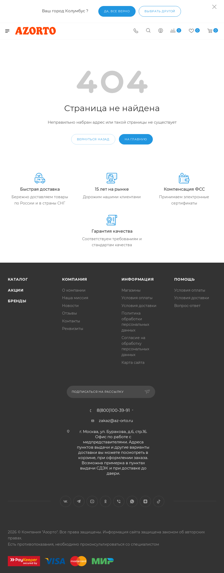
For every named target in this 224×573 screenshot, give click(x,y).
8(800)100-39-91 (113, 410)
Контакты (71, 321)
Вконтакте (65, 501)
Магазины (131, 290)
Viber (118, 501)
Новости (70, 305)
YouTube (92, 501)
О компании (74, 290)
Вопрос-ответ (187, 305)
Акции (16, 290)
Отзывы (69, 313)
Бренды (17, 301)
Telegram (78, 501)
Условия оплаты (137, 297)
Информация (138, 279)
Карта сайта (133, 362)
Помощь (184, 279)
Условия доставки (139, 305)
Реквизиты (72, 328)
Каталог (18, 279)
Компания (74, 279)
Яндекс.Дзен (145, 501)
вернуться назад (93, 139)
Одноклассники (105, 501)
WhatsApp (132, 501)
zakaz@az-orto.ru (116, 420)
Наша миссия (75, 297)
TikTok (158, 501)
